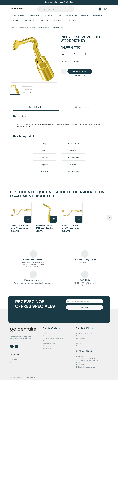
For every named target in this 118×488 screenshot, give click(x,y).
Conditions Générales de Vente (53, 338)
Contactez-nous (48, 346)
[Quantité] (63, 71)
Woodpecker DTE (73, 144)
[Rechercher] (55, 9)
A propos (46, 341)
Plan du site (47, 348)
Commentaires (82, 107)
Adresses (79, 343)
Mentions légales (48, 336)
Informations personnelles (84, 333)
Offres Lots (44, 20)
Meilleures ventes (15, 362)
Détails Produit (36, 107)
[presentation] (84, 315)
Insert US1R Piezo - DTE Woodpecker (20, 226)
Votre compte (84, 328)
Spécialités (96, 15)
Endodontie (33, 15)
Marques (16, 20)
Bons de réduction (82, 346)
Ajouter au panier (80, 71)
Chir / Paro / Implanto (52, 15)
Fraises (83, 15)
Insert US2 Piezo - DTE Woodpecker (45, 226)
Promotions (29, 20)
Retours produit (81, 336)
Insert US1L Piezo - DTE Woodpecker (71, 226)
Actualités (72, 20)
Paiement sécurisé (49, 343)
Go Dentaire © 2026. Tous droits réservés (25, 377)
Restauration (70, 15)
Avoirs (78, 341)
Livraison (46, 333)
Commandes (80, 338)
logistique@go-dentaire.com (85, 367)
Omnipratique (18, 15)
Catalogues (58, 20)
